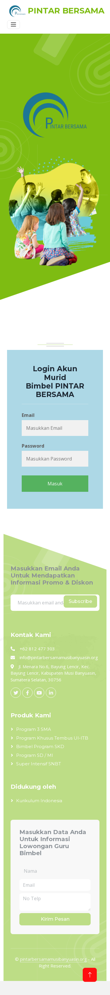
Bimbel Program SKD (40, 746)
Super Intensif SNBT (38, 764)
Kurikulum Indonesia (39, 800)
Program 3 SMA (33, 729)
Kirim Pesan (55, 919)
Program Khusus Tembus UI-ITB (52, 738)
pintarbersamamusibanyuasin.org (53, 959)
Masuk (55, 483)
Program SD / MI (34, 755)
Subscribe (80, 601)
